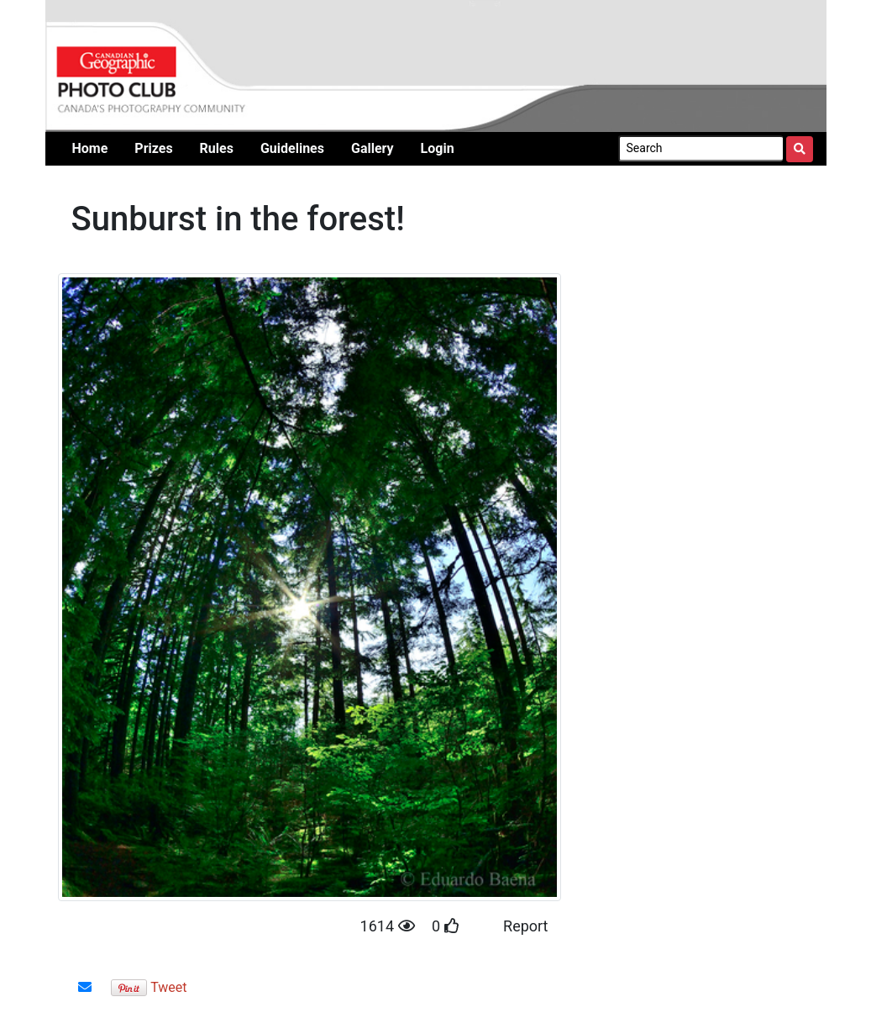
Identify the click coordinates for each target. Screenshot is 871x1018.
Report (525, 926)
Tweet (168, 987)
